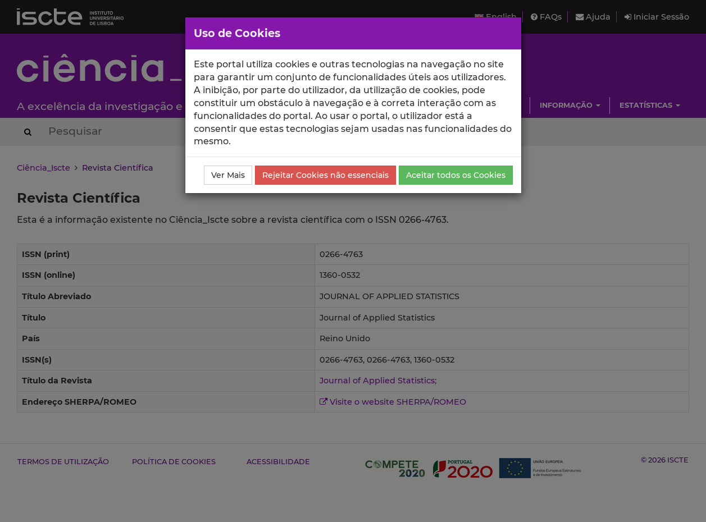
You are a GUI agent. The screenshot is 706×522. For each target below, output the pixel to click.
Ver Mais (228, 175)
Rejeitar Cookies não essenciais (325, 175)
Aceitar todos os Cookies (455, 175)
